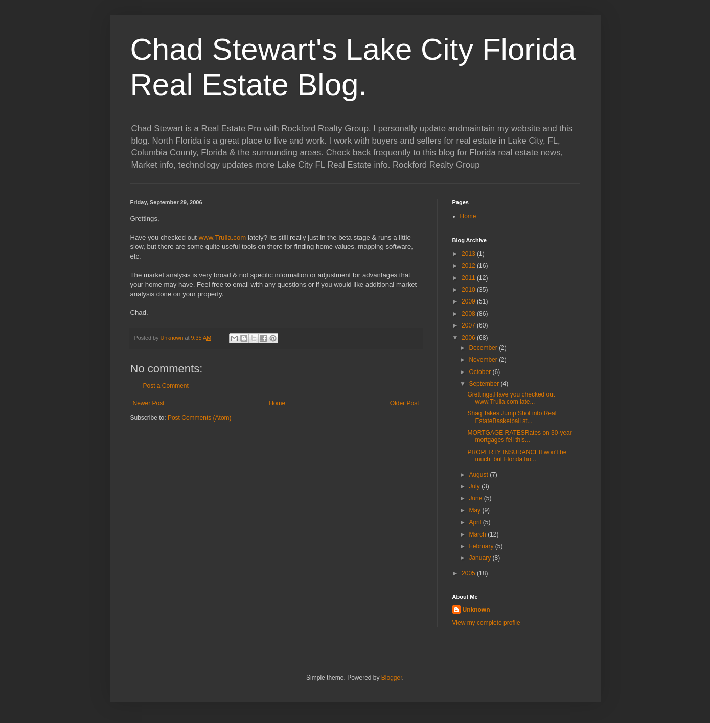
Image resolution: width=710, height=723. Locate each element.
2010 (469, 289)
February (482, 546)
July (475, 486)
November (484, 359)
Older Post (404, 403)
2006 (469, 337)
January (480, 558)
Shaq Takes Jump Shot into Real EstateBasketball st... (511, 417)
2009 (469, 301)
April (476, 522)
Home (277, 403)
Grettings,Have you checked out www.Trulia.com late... (511, 398)
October (480, 372)
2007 (469, 325)
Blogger (391, 677)
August (479, 474)
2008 (469, 313)
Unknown (476, 609)
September (484, 383)
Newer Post (149, 403)
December (484, 348)
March (478, 534)
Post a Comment (166, 385)
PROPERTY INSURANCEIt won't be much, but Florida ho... (516, 456)
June (476, 498)
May (475, 510)
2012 (469, 265)
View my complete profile (486, 622)
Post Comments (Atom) (200, 418)
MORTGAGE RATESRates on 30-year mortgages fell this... (519, 436)
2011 (469, 278)
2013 (469, 254)
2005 (469, 573)
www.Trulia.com (222, 237)
